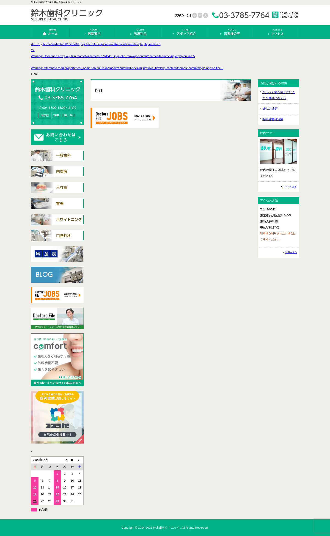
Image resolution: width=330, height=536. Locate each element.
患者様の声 (230, 32)
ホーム (50, 32)
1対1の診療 (270, 108)
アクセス (276, 32)
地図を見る (291, 252)
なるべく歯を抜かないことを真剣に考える (278, 95)
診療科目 (138, 32)
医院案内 (93, 32)
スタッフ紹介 (184, 32)
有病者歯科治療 (272, 119)
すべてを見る (290, 186)
